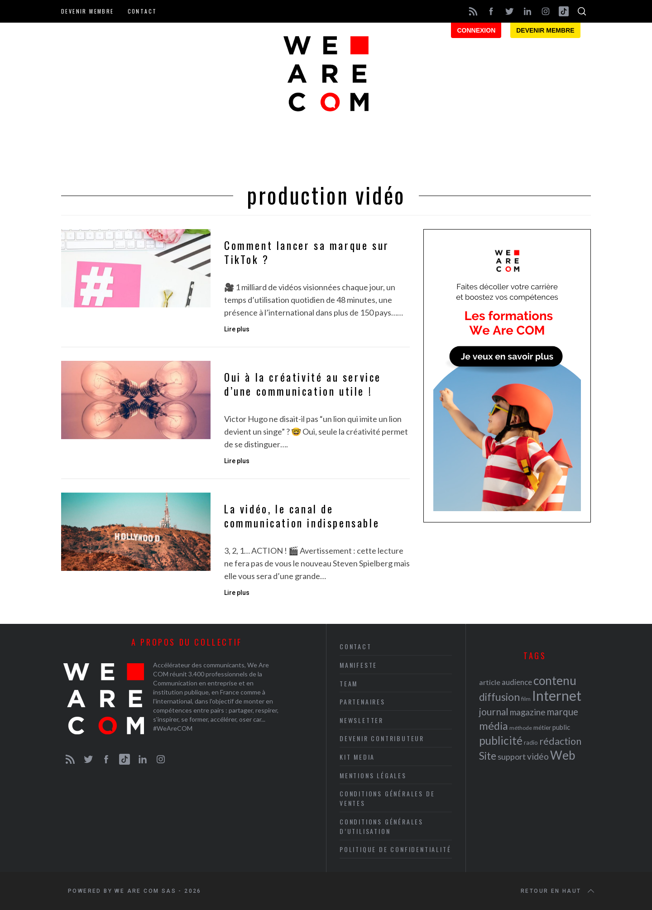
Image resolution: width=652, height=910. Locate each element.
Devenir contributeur (382, 738)
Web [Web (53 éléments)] (562, 755)
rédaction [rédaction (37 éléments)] (560, 741)
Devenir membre (87, 11)
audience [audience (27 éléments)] (517, 682)
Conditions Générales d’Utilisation (381, 826)
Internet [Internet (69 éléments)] (556, 695)
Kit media (357, 757)
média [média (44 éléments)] (493, 725)
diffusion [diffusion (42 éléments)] (499, 696)
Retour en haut (558, 891)
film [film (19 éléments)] (526, 698)
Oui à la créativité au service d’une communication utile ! (302, 384)
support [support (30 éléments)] (512, 757)
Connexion (476, 30)
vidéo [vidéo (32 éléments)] (538, 756)
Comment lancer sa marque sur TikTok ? (306, 252)
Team (349, 683)
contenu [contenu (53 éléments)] (554, 680)
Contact (142, 11)
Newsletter (362, 720)
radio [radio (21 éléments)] (531, 742)
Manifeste (358, 665)
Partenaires (362, 701)
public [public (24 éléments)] (561, 727)
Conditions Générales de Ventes (387, 798)
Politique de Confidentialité (395, 849)
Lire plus (236, 329)
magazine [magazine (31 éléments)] (527, 712)
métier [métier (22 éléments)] (542, 727)
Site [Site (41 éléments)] (487, 756)
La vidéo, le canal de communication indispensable (301, 515)
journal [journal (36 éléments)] (493, 711)
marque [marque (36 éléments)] (562, 711)
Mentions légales (373, 775)
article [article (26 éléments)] (489, 682)
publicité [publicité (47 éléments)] (501, 740)
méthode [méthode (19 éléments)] (520, 727)
